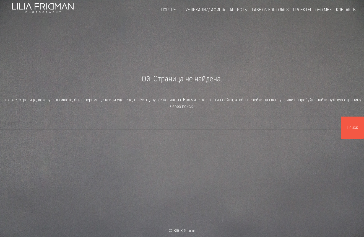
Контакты (346, 9)
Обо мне (323, 9)
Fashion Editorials (270, 9)
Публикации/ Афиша (204, 9)
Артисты (239, 9)
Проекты (302, 9)
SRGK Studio (184, 230)
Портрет (169, 9)
